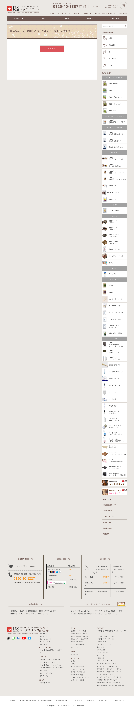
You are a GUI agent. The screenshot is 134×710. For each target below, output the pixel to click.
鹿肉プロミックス (45, 639)
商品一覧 (77, 13)
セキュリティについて (62, 700)
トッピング (43, 657)
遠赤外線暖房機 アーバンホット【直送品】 (111, 685)
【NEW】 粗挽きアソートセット (50, 659)
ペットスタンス (104, 700)
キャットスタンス (118, 700)
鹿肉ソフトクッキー (77, 642)
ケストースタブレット (78, 672)
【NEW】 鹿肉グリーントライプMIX (51, 668)
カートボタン (123, 5)
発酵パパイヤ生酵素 (77, 680)
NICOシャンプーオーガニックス (107, 663)
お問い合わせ (123, 13)
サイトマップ (78, 700)
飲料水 (67, 18)
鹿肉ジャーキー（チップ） (79, 633)
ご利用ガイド (87, 13)
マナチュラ (100, 655)
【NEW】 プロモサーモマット (106, 636)
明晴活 (73, 664)
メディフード (91, 18)
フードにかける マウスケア (80, 677)
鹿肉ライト (43, 644)
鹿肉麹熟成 (43, 633)
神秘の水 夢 (100, 658)
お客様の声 (111, 13)
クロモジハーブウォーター (105, 661)
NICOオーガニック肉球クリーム (107, 666)
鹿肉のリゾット (45, 676)
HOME (52, 13)
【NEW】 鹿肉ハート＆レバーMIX (50, 665)
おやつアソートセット (78, 644)
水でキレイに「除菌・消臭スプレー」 (109, 672)
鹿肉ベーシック (45, 642)
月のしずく (74, 654)
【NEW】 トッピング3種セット (50, 662)
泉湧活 (73, 661)
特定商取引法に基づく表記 (28, 700)
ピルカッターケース (77, 666)
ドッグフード (18, 18)
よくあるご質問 (100, 13)
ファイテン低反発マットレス (106, 674)
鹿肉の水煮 (43, 670)
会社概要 (13, 700)
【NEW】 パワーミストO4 (105, 639)
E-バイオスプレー (102, 650)
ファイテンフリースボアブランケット (109, 677)
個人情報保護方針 (46, 700)
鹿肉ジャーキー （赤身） (79, 631)
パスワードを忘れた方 (111, 5)
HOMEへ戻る (52, 48)
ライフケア (115, 18)
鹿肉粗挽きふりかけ (46, 673)
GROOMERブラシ (102, 642)
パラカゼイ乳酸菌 (77, 675)
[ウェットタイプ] (45, 647)
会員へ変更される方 (110, 7)
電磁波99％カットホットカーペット (108, 682)
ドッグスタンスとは (63, 13)
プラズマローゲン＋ (77, 669)
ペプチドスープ (45, 683)
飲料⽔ (73, 651)
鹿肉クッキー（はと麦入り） (80, 639)
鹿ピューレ (74, 647)
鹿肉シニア (43, 636)
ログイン (97, 6)
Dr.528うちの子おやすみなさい (107, 680)
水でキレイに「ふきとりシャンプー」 (109, 669)
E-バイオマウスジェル (104, 644)
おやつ (43, 18)
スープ (41, 680)
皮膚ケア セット (102, 647)
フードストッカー (102, 652)
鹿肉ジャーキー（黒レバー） (80, 636)
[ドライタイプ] (44, 631)
